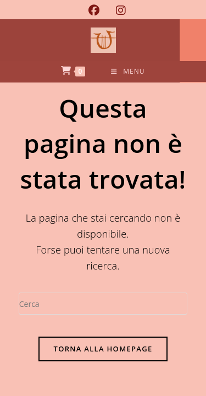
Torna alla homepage (103, 349)
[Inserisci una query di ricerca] (103, 304)
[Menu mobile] (128, 71)
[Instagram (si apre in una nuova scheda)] (117, 10)
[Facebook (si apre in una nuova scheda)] (93, 10)
